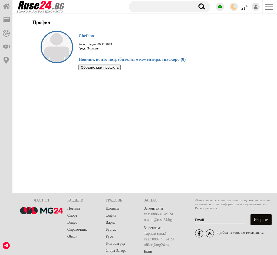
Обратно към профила (99, 67)
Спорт (72, 215)
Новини (73, 208)
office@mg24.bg (157, 245)
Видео (72, 222)
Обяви (72, 236)
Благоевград (115, 243)
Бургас (110, 229)
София (110, 215)
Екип (148, 251)
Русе (109, 236)
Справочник (77, 229)
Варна (110, 222)
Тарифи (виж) (155, 233)
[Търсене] (160, 6)
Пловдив (112, 208)
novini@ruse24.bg (158, 220)
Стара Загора (115, 251)
